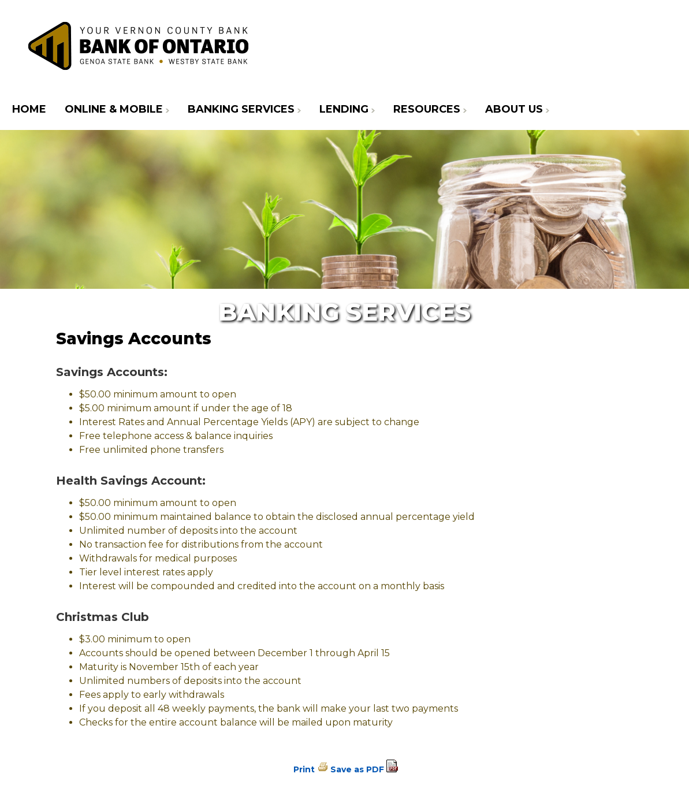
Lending (343, 109)
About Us (514, 109)
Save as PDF (357, 769)
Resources (426, 109)
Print (304, 769)
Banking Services (241, 109)
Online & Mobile (114, 109)
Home (29, 109)
